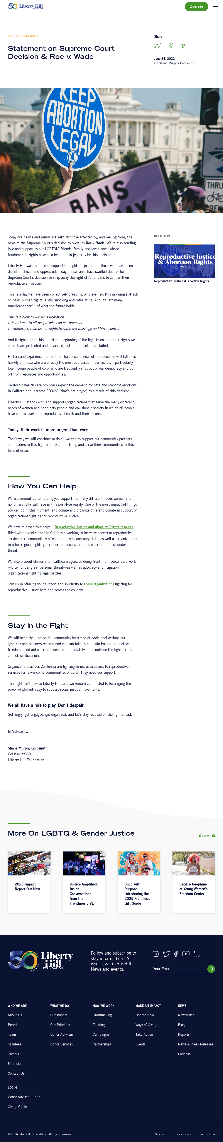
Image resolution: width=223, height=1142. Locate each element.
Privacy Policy (182, 1134)
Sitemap (160, 1134)
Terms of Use (207, 1134)
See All (205, 836)
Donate (196, 6)
